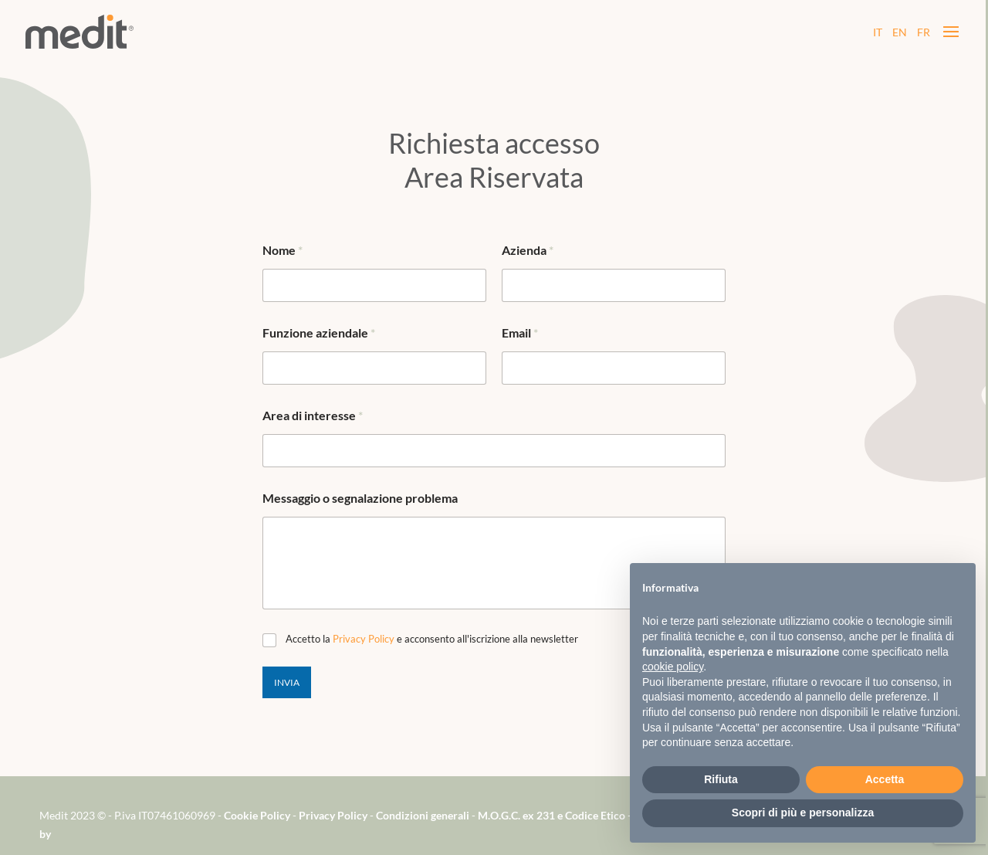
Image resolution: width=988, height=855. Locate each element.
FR (922, 32)
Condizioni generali (422, 815)
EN (898, 32)
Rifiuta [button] (721, 779)
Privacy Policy (363, 639)
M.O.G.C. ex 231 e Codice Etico (551, 815)
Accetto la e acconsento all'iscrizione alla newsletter (432, 639)
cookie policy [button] (672, 666)
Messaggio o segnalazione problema (360, 497)
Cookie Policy (257, 815)
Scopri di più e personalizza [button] (803, 812)
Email (520, 332)
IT (877, 32)
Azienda (527, 250)
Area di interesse (312, 415)
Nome (282, 250)
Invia (286, 682)
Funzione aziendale (318, 332)
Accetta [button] (885, 779)
